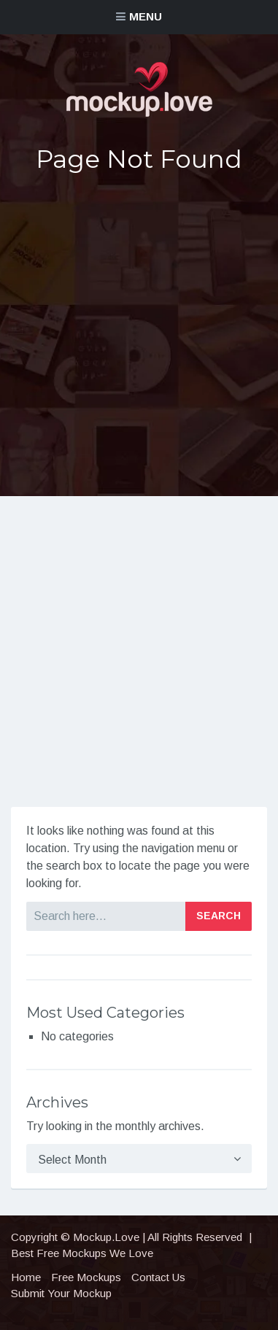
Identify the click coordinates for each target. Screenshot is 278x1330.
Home (26, 1277)
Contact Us (158, 1277)
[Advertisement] (139, 334)
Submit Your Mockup (61, 1293)
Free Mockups (86, 1277)
